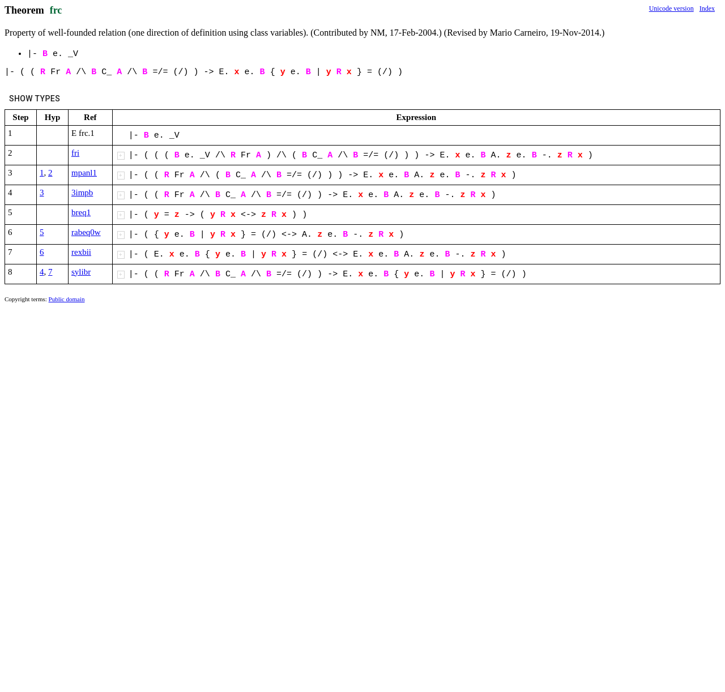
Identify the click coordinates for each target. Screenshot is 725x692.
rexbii (81, 252)
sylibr (81, 271)
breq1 (81, 212)
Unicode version (671, 8)
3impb (82, 192)
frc (56, 10)
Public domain (67, 299)
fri (75, 152)
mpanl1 (84, 172)
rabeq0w (86, 232)
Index (707, 8)
